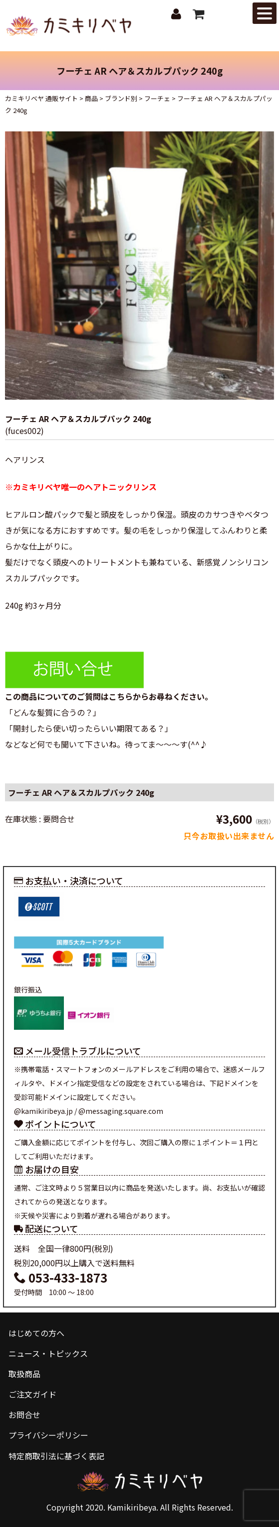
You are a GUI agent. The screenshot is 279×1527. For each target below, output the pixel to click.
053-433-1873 (60, 1277)
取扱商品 (24, 1374)
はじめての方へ (36, 1333)
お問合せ (24, 1414)
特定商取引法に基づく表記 (56, 1456)
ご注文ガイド (32, 1394)
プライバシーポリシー (48, 1435)
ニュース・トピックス (48, 1353)
